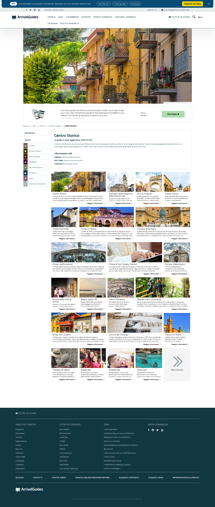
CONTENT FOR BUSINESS (54, 10)
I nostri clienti (59, 478)
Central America (125, 17)
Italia (34, 126)
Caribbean (72, 17)
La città (31, 146)
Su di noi (20, 478)
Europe (86, 17)
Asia (60, 17)
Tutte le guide (179, 17)
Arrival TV (151, 10)
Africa (52, 17)
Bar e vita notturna (36, 167)
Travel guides (120, 4)
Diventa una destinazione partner (92, 478)
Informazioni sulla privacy (186, 478)
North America (102, 17)
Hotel (31, 178)
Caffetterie (32, 162)
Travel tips (135, 4)
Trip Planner (103, 4)
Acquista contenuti (129, 478)
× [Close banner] (209, 3)
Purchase (173, 114)
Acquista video (155, 478)
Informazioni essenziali (37, 184)
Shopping (32, 173)
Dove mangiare (34, 157)
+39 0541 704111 (70, 164)
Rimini (42, 126)
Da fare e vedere (55, 126)
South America (69, 23)
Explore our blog (192, 4)
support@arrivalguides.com (175, 10)
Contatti (37, 478)
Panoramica (30, 133)
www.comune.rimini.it (73, 160)
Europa (26, 126)
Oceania (53, 23)
